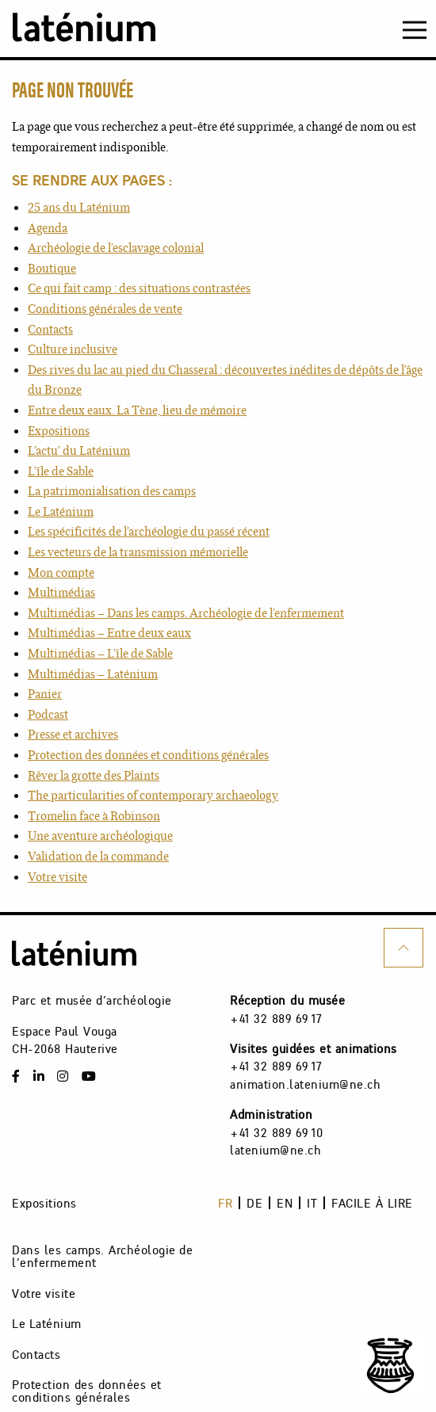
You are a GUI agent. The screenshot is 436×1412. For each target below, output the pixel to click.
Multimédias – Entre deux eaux (109, 632)
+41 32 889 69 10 (276, 1132)
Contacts (50, 329)
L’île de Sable (61, 471)
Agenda (47, 227)
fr (225, 1202)
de (254, 1202)
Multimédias (61, 592)
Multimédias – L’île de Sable (100, 653)
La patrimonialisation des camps (112, 491)
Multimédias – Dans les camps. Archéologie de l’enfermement (186, 613)
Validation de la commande (98, 856)
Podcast (48, 714)
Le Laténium (61, 511)
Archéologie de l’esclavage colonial (116, 247)
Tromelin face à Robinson (94, 815)
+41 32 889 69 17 (276, 1018)
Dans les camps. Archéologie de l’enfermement (102, 1256)
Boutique (52, 268)
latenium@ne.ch (275, 1150)
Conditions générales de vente (105, 308)
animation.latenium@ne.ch (305, 1084)
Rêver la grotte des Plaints (93, 775)
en (285, 1202)
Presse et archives (73, 734)
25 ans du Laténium (79, 207)
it (312, 1202)
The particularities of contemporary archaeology (153, 795)
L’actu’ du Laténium (79, 450)
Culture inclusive (72, 349)
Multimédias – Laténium (93, 674)
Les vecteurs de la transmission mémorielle (138, 552)
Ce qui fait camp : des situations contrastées (139, 288)
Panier (45, 693)
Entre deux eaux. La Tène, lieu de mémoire (137, 410)
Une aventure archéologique (100, 835)
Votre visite (57, 876)
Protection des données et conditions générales (148, 754)
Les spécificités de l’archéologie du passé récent (149, 531)
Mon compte (61, 572)
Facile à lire (372, 1202)
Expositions (59, 430)
